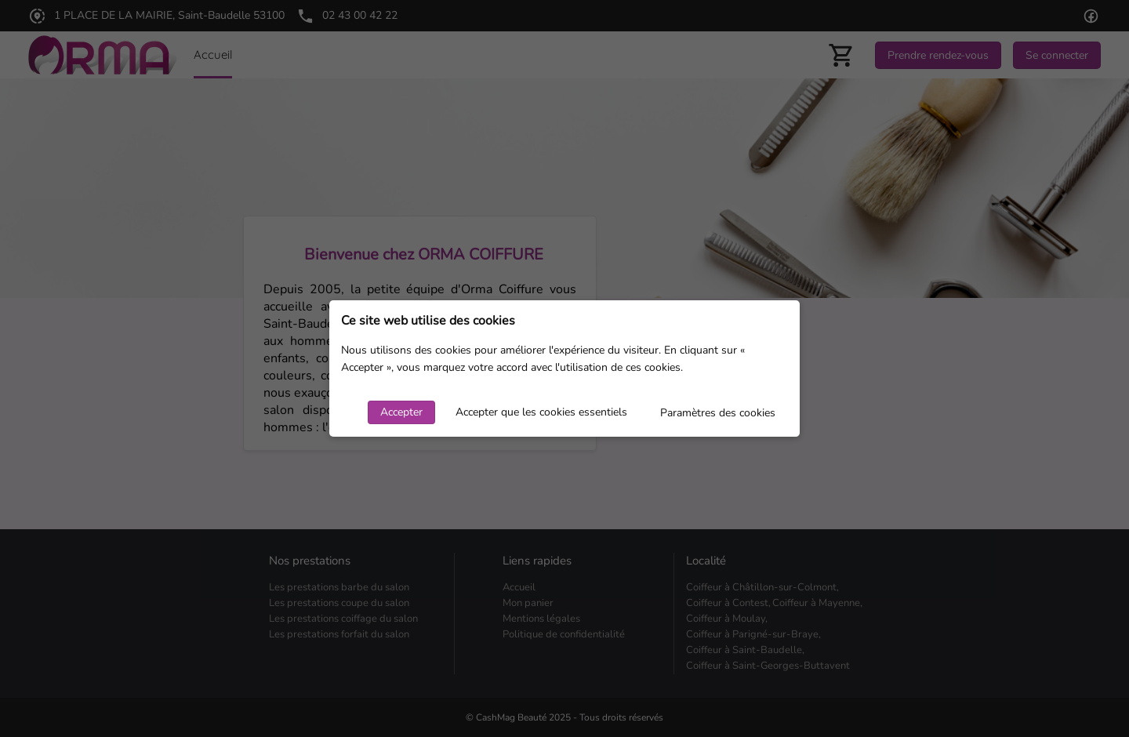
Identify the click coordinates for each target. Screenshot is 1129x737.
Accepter (401, 412)
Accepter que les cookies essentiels (541, 412)
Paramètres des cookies (717, 412)
